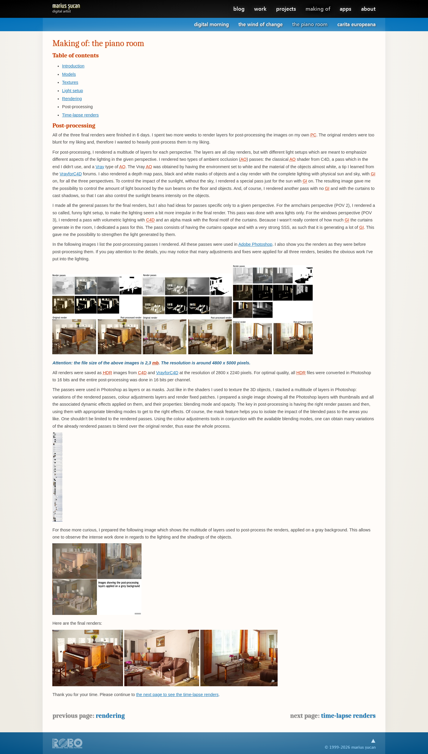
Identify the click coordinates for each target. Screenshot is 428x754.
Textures (70, 82)
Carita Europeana (356, 24)
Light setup (72, 90)
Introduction (73, 66)
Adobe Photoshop (255, 244)
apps (345, 8)
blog (239, 8)
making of (318, 8)
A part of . (67, 744)
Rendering (72, 98)
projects (286, 8)
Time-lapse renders (80, 115)
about (368, 8)
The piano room (310, 24)
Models (69, 74)
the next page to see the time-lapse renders (177, 694)
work (260, 8)
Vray (100, 166)
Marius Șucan (66, 7)
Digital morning (211, 24)
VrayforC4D (70, 173)
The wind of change (260, 24)
